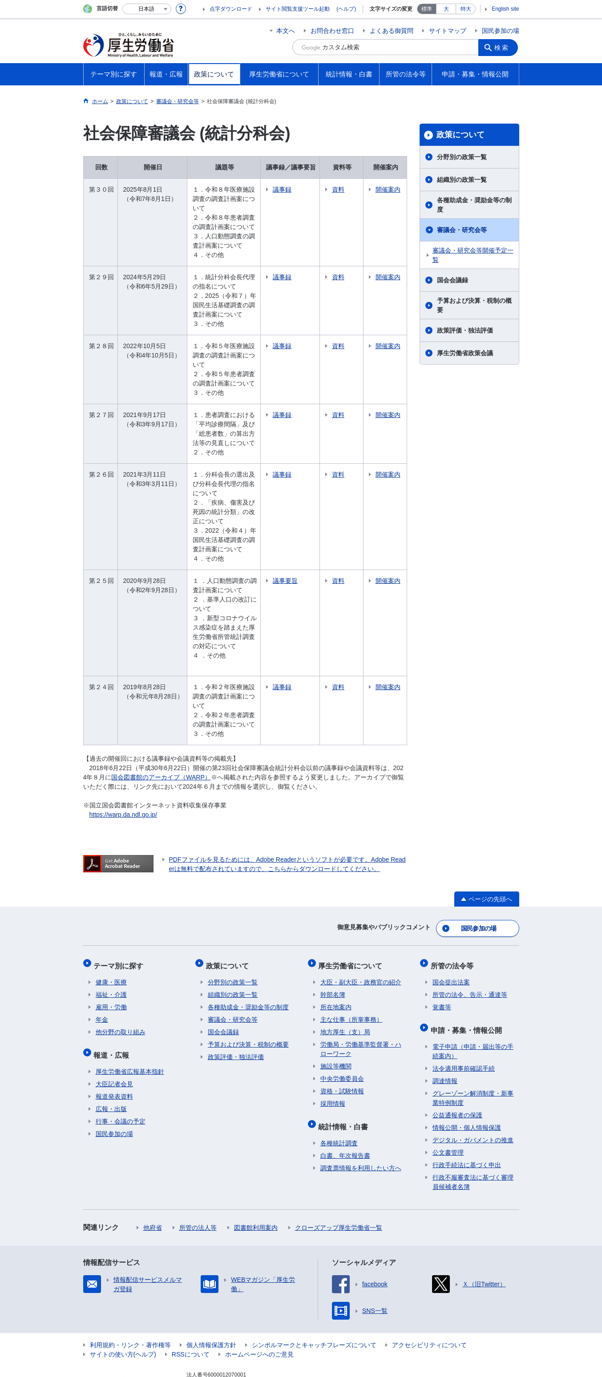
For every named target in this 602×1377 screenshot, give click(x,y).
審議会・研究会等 (462, 229)
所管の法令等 (453, 924)
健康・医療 (111, 939)
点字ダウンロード (231, 9)
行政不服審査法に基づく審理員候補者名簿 (472, 1135)
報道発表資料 (114, 1049)
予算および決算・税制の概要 (474, 305)
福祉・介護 (111, 951)
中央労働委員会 (342, 1035)
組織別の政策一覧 (462, 179)
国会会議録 (452, 280)
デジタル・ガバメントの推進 (472, 1092)
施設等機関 (336, 1023)
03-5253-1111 (237, 1345)
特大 (466, 9)
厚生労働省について (352, 924)
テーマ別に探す (120, 924)
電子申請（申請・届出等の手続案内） (472, 1004)
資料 (354, 189)
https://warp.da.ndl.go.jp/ (123, 777)
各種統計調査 (339, 1096)
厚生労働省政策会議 (465, 353)
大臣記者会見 (114, 1036)
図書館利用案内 (256, 1180)
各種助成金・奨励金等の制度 (474, 205)
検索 (503, 47)
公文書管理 (448, 1105)
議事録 (298, 189)
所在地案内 (336, 964)
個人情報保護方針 (211, 1297)
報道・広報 (113, 1009)
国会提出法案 (451, 939)
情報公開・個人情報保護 (466, 1080)
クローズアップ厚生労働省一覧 (338, 1180)
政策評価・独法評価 (465, 330)
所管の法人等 (198, 1180)
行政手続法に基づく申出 (466, 1117)
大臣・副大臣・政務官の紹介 (360, 939)
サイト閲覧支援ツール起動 (298, 9)
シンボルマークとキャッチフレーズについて (314, 1297)
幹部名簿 (332, 951)
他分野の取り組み (120, 988)
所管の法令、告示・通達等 (469, 951)
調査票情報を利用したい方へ (360, 1120)
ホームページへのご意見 (259, 1307)
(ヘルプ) (346, 9)
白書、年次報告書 (345, 1108)
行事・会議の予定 (120, 1074)
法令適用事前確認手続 (463, 1021)
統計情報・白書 (345, 1081)
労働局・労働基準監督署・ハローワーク (360, 1006)
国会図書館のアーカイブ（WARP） (160, 739)
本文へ (285, 31)
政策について (460, 134)
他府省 (152, 1180)
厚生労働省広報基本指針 (130, 1024)
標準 (426, 9)
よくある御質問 (391, 31)
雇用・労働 (111, 964)
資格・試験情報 (342, 1048)
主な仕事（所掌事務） (351, 976)
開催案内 (392, 194)
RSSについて (191, 1307)
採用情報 (332, 1060)
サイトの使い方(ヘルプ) (123, 1307)
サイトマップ (447, 31)
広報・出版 (111, 1061)
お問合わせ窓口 (332, 31)
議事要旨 (301, 552)
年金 (102, 976)
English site (505, 9)
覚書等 (441, 964)
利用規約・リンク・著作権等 (130, 1297)
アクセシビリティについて (429, 1297)
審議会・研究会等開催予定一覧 (472, 255)
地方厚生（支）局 (345, 988)
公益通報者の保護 (457, 1068)
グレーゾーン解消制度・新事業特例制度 (472, 1051)
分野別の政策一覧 (462, 157)
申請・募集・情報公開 (468, 984)
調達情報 (444, 1033)
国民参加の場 (500, 31)
